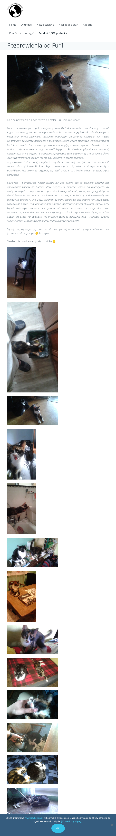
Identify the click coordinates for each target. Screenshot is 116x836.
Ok (58, 828)
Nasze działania (45, 24)
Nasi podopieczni (69, 24)
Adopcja (87, 24)
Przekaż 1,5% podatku (52, 33)
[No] (111, 825)
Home (12, 24)
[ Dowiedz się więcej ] (71, 821)
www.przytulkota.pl (34, 818)
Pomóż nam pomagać (21, 33)
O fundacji (26, 24)
